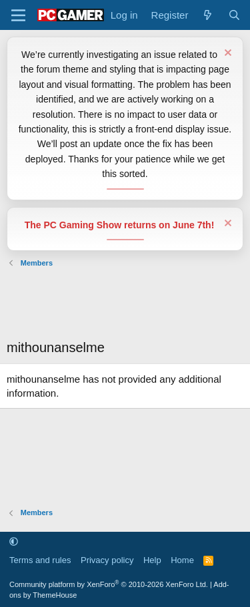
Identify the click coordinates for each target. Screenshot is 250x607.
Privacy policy (107, 560)
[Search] (234, 15)
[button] (14, 541)
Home (182, 560)
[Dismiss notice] (226, 54)
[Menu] (18, 15)
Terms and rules (40, 560)
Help (152, 560)
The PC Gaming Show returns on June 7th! (120, 225)
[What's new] (208, 15)
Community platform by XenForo (108, 584)
